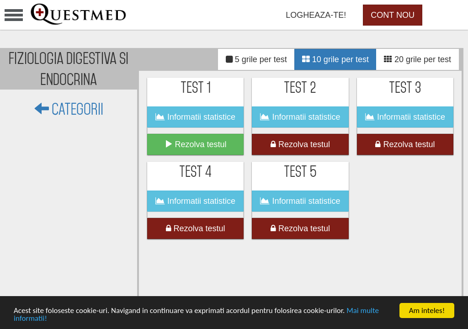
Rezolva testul (196, 144)
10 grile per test (335, 59)
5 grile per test (256, 59)
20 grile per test (417, 59)
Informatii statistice (195, 117)
